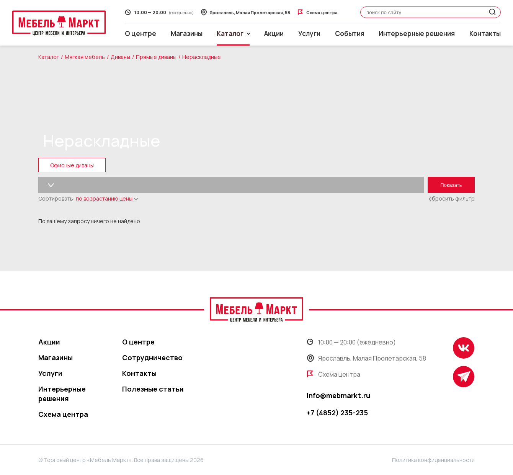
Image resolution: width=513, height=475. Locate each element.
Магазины (187, 33)
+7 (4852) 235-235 (337, 412)
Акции (274, 33)
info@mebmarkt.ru (338, 395)
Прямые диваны (156, 56)
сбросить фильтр (452, 198)
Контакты (485, 33)
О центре (140, 33)
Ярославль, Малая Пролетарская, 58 (366, 358)
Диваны (120, 56)
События (349, 33)
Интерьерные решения (417, 33)
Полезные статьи (153, 388)
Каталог (48, 56)
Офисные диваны (72, 165)
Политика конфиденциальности (433, 460)
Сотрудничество (152, 357)
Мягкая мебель (85, 56)
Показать (451, 185)
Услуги (309, 33)
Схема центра (63, 414)
